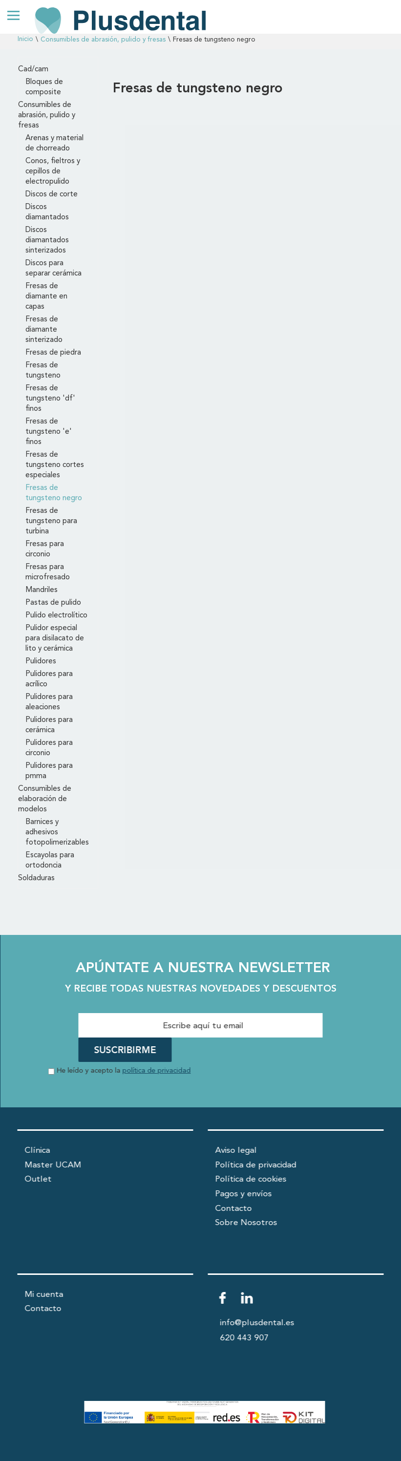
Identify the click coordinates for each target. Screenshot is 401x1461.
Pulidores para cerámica (49, 725)
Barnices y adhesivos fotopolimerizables (57, 832)
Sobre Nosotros (246, 1223)
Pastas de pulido (53, 603)
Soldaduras (36, 878)
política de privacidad (157, 1071)
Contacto (233, 1209)
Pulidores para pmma (49, 771)
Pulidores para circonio (49, 748)
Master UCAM (53, 1165)
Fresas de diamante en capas (46, 296)
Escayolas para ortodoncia (49, 860)
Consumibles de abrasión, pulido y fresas (103, 40)
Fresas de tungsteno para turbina (51, 521)
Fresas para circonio (44, 549)
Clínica (37, 1150)
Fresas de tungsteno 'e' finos (48, 432)
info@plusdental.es (257, 1323)
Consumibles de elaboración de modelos (44, 799)
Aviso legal (236, 1150)
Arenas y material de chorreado (54, 143)
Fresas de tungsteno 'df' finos (50, 398)
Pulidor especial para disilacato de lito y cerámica (54, 638)
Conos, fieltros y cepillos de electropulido (52, 171)
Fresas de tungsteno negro (53, 493)
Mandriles (41, 590)
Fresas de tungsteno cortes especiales (54, 465)
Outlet (38, 1179)
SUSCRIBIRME (125, 1051)
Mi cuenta (44, 1295)
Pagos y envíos (243, 1194)
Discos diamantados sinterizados (47, 240)
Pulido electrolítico (56, 615)
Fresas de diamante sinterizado (44, 330)
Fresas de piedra (53, 353)
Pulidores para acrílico (49, 679)
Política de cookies (251, 1179)
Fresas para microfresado (47, 572)
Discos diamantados (47, 212)
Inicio (25, 39)
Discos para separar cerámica (53, 268)
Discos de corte (51, 194)
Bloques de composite (44, 87)
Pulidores (40, 661)
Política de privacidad (255, 1165)
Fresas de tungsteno (43, 370)
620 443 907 (244, 1338)
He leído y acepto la (124, 1071)
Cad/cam (33, 69)
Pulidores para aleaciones (49, 702)
